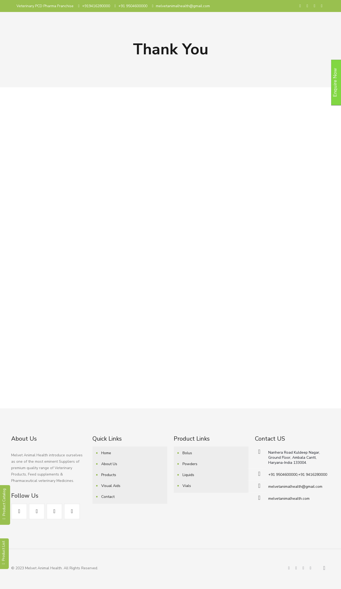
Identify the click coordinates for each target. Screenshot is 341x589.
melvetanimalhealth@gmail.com (183, 6)
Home (106, 453)
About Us (109, 463)
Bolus (187, 453)
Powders (189, 463)
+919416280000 (96, 6)
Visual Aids (110, 485)
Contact (108, 496)
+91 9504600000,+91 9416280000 (297, 474)
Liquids (188, 474)
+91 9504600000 (132, 6)
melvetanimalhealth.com (289, 498)
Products (108, 474)
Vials (186, 485)
